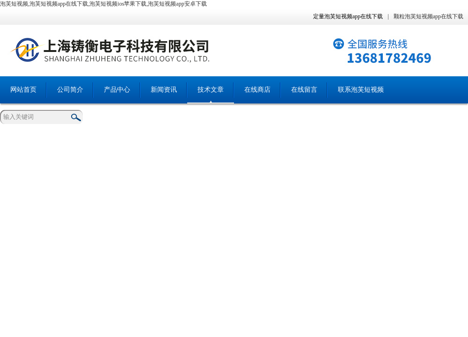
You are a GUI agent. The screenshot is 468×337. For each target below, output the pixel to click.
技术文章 (210, 89)
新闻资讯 (164, 89)
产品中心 (117, 89)
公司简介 (70, 89)
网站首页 (23, 89)
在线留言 (304, 89)
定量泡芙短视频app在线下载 (348, 16)
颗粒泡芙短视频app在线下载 (428, 16)
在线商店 (257, 89)
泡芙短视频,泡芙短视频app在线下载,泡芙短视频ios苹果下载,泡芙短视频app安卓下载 (103, 3)
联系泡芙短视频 (361, 89)
